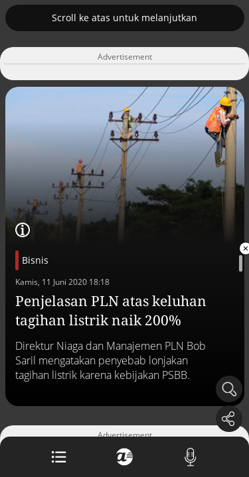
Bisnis (35, 260)
